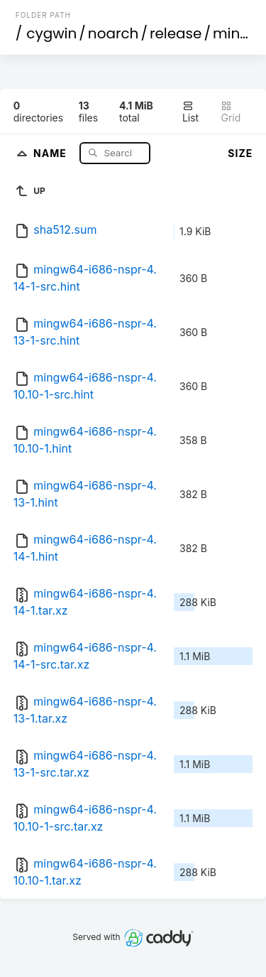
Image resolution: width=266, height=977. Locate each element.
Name (51, 152)
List (190, 112)
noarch (113, 33)
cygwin (51, 33)
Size (240, 153)
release (176, 33)
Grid (230, 112)
